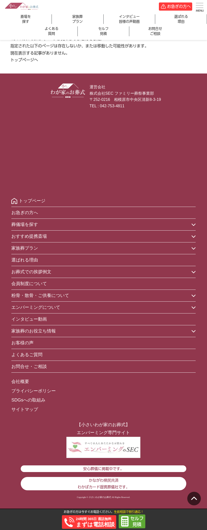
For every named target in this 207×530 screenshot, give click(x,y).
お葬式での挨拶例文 (31, 271)
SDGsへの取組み (28, 400)
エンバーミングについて (35, 307)
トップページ (32, 200)
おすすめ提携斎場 (29, 236)
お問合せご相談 (155, 31)
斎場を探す (25, 19)
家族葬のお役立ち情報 (33, 331)
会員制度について (29, 283)
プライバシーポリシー (33, 390)
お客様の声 (22, 342)
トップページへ (24, 60)
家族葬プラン (77, 19)
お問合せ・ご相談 (29, 366)
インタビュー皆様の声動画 (129, 19)
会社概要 (20, 381)
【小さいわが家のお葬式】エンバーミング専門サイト (103, 428)
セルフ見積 (103, 31)
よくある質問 (51, 31)
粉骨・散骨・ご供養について (40, 295)
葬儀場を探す (24, 224)
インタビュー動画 (29, 319)
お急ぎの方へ (179, 6)
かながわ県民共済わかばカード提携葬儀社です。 (104, 483)
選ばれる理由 (181, 19)
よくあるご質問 (26, 354)
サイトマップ (24, 409)
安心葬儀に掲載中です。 (103, 469)
